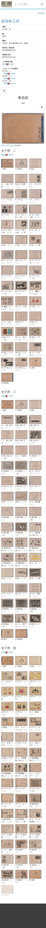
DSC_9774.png (7, 145)
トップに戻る (21, 4)
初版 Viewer (8, 64)
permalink (41, 13)
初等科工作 (10, 21)
